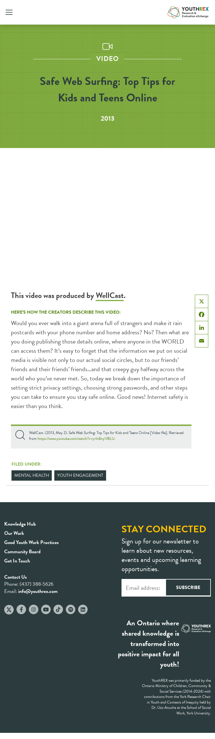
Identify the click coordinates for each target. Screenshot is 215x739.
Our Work (14, 533)
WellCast (110, 295)
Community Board (22, 551)
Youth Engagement (80, 475)
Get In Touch (17, 560)
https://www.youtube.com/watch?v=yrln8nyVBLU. (76, 439)
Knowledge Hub (20, 524)
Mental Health (31, 475)
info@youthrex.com (38, 591)
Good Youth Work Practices (31, 542)
